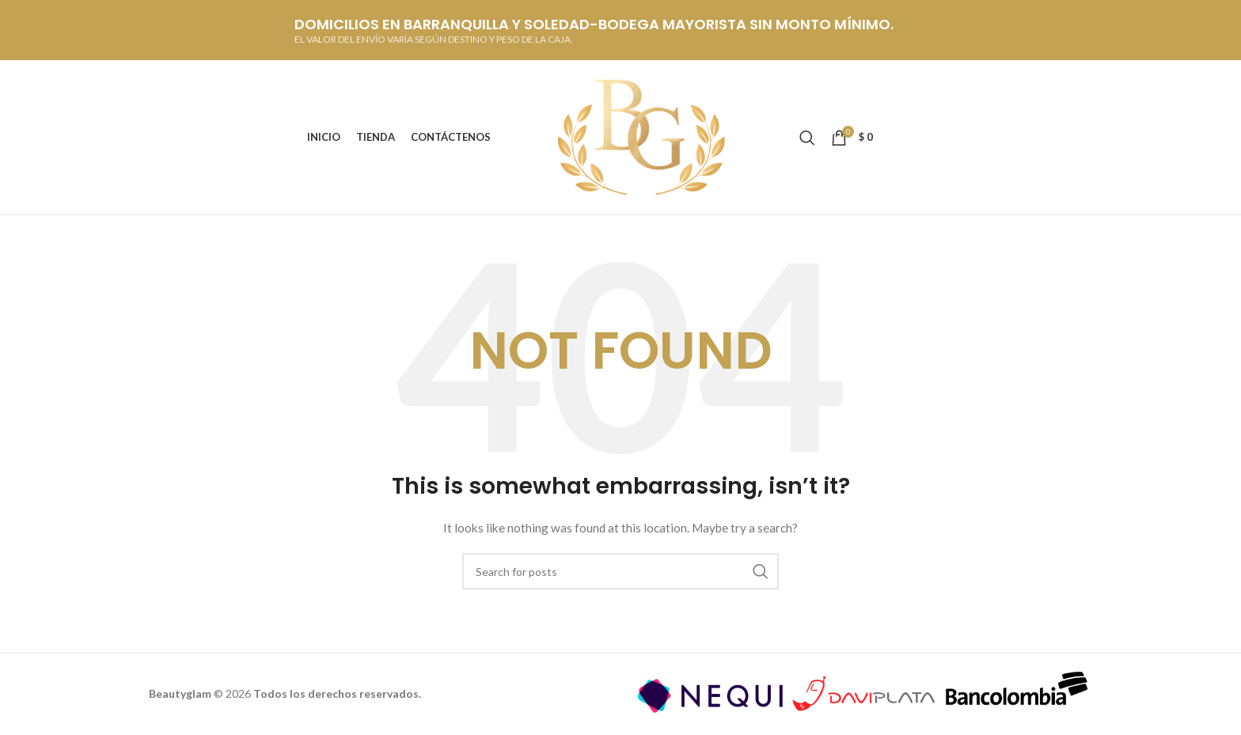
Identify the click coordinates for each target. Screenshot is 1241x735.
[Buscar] (807, 137)
